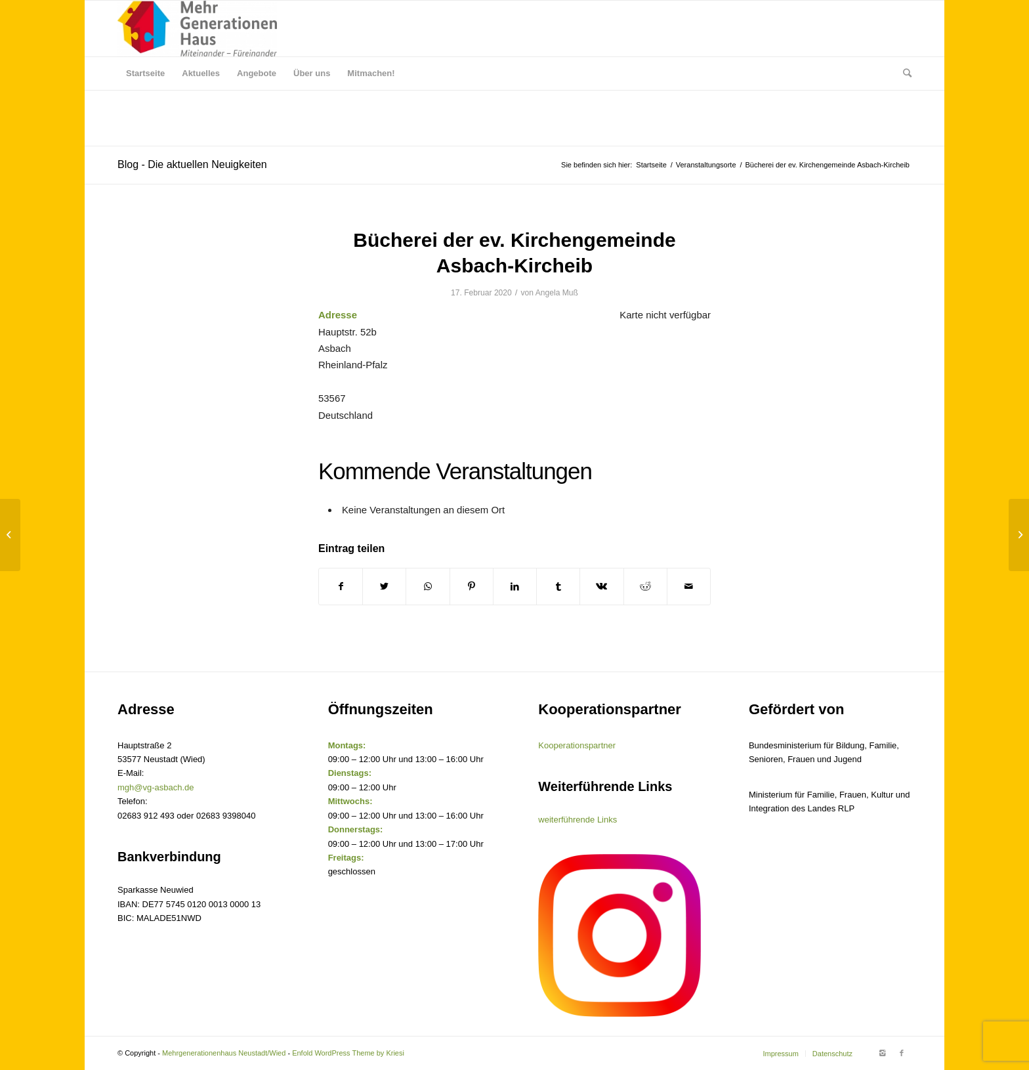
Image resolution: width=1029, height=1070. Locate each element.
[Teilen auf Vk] (601, 586)
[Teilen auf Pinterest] (471, 586)
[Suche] (903, 73)
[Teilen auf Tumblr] (558, 586)
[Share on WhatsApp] (427, 586)
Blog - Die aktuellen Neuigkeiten (192, 164)
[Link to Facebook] (902, 1053)
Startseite (651, 165)
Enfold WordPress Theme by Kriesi (348, 1053)
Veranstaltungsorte (706, 165)
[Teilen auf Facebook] (340, 586)
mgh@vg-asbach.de (155, 787)
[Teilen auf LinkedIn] (515, 586)
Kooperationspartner (577, 745)
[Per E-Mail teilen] (688, 586)
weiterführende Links (577, 819)
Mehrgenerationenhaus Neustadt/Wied (223, 1053)
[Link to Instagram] (882, 1053)
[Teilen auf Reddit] (645, 586)
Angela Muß (557, 292)
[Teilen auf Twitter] (384, 586)
